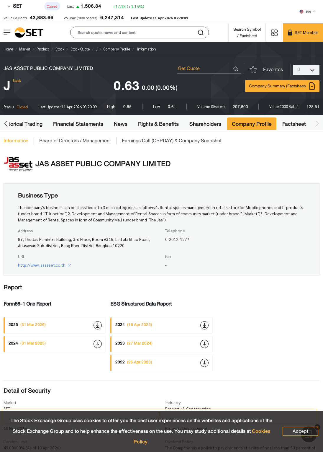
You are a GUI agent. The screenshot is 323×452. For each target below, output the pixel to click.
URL (21, 256)
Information (16, 140)
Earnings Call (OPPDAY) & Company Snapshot (172, 140)
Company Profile (252, 124)
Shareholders (205, 124)
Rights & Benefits (158, 124)
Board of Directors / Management (75, 140)
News (120, 124)
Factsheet (294, 124)
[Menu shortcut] (274, 32)
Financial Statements (78, 124)
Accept (300, 431)
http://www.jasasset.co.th (44, 264)
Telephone (175, 230)
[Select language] (307, 11)
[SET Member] (303, 32)
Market (10, 402)
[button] (139, 32)
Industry (173, 402)
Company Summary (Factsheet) (282, 86)
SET (14, 6)
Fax (168, 256)
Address (25, 230)
